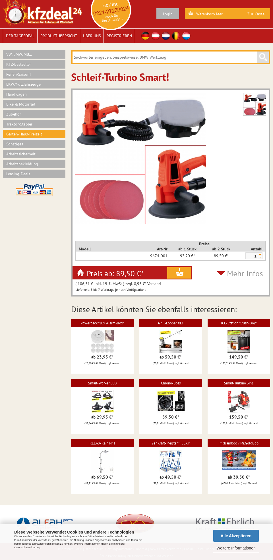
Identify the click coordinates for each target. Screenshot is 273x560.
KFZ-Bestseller (18, 64)
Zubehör (13, 114)
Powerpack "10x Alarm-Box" (102, 323)
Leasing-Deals (18, 173)
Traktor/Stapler (19, 124)
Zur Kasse (255, 14)
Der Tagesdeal (20, 35)
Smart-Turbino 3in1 (239, 383)
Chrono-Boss (171, 383)
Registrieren (119, 35)
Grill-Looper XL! (170, 323)
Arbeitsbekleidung (22, 163)
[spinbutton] (251, 256)
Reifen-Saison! (18, 74)
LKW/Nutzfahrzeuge (23, 84)
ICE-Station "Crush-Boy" (239, 323)
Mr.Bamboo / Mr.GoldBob (239, 443)
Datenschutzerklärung (27, 547)
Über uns (92, 35)
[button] (260, 254)
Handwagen (16, 94)
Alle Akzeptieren (236, 536)
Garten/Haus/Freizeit (24, 134)
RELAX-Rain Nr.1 (102, 443)
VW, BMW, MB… (19, 54)
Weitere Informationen (235, 548)
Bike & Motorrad (20, 104)
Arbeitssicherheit (21, 154)
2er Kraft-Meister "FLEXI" (171, 443)
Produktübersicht (58, 35)
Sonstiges (14, 144)
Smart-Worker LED (102, 383)
